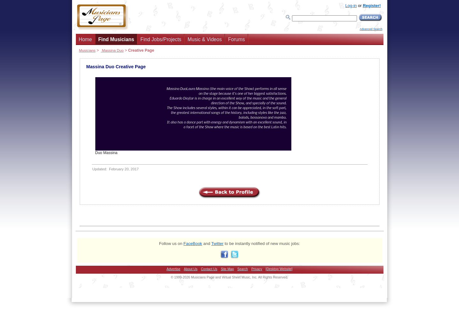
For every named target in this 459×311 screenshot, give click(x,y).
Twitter (217, 243)
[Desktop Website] (279, 269)
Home (85, 39)
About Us (191, 269)
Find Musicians (116, 39)
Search (242, 269)
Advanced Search (371, 29)
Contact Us (209, 269)
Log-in (351, 5)
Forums (236, 39)
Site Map (227, 269)
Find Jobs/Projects (161, 39)
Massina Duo (112, 50)
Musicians (87, 50)
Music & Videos (205, 39)
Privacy (256, 269)
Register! (372, 5)
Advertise (173, 269)
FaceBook (193, 243)
